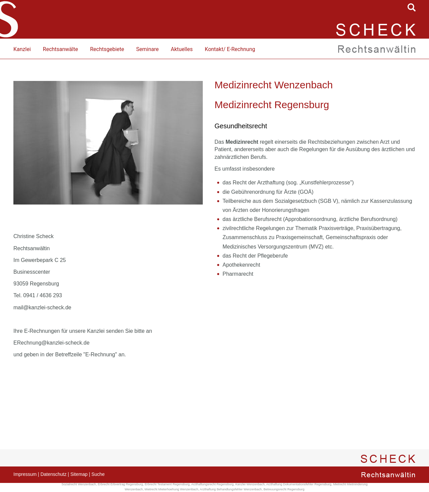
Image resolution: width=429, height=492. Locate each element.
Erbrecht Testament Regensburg (167, 484)
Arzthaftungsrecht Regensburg (212, 484)
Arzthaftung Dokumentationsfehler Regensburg (298, 484)
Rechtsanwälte (60, 49)
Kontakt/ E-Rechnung (230, 49)
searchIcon (412, 7)
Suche (98, 474)
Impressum (25, 474)
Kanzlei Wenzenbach (249, 484)
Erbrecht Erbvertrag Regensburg (120, 484)
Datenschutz (54, 474)
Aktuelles (182, 49)
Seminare (147, 49)
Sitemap (78, 474)
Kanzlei (22, 49)
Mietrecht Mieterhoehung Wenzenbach (171, 489)
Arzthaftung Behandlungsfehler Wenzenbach (231, 489)
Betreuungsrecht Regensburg (283, 489)
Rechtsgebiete (107, 49)
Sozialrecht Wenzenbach (78, 484)
